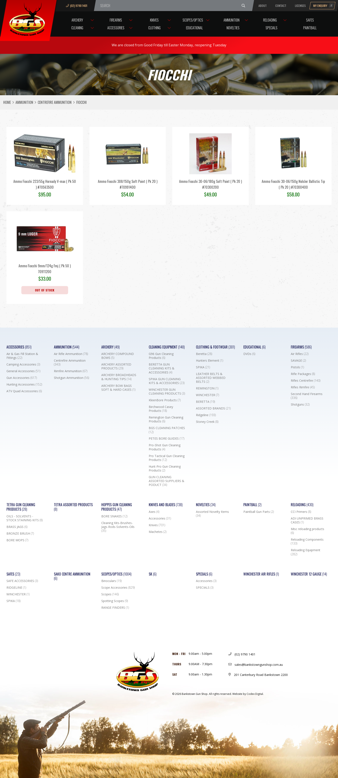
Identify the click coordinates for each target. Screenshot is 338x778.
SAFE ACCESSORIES (22, 581)
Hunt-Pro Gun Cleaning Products (165, 468)
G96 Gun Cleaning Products (161, 356)
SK (152, 574)
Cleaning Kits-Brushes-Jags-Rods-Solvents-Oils (118, 527)
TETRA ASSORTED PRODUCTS (73, 507)
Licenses (300, 5)
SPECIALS (204, 588)
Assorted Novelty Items (212, 514)
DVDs (249, 354)
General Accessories (23, 371)
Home (7, 102)
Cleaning (77, 27)
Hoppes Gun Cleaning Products (116, 507)
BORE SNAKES (114, 516)
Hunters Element (209, 361)
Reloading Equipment (305, 552)
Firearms (116, 20)
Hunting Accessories (24, 384)
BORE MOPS (17, 540)
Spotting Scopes (114, 601)
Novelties (233, 27)
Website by (248, 694)
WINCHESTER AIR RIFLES (261, 574)
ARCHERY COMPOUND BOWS (117, 356)
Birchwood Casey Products (161, 409)
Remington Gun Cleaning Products (166, 419)
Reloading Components (307, 541)
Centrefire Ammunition (55, 102)
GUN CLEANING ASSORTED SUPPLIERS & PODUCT (166, 481)
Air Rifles (299, 354)
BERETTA (205, 402)
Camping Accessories (23, 364)
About (262, 5)
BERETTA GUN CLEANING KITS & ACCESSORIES (161, 368)
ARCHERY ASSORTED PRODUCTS (116, 366)
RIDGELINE (16, 588)
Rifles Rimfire (303, 387)
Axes (154, 512)
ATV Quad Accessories (24, 391)
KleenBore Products (165, 400)
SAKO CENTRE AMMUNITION (72, 576)
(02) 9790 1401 (76, 5)
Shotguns (300, 404)
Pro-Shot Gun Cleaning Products (164, 447)
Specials (271, 27)
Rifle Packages (303, 374)
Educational (194, 27)
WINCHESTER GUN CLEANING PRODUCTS (167, 391)
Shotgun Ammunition (71, 378)
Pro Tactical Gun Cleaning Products (167, 458)
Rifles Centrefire (305, 381)
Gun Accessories (21, 378)
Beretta (204, 354)
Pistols (297, 367)
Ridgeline (206, 415)
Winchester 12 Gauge (309, 574)
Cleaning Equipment (167, 347)
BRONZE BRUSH (20, 533)
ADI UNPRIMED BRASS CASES (307, 520)
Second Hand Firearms (306, 396)
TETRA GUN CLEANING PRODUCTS (20, 507)
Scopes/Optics (193, 20)
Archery (77, 20)
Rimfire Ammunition (70, 371)
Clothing (154, 27)
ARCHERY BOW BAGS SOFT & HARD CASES (118, 388)
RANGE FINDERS (115, 608)
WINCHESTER (207, 395)
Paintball (310, 27)
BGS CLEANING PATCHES (167, 430)
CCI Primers (301, 512)
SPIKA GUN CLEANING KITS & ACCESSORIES (167, 381)
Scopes (110, 594)
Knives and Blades (166, 505)
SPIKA (203, 367)
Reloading (270, 20)
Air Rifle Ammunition (71, 354)
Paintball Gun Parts (258, 512)
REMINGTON (207, 388)
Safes (310, 20)
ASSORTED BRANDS (213, 408)
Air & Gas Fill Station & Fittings (22, 356)
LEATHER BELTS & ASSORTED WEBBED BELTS (210, 378)
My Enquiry (323, 5)
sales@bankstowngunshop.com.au (255, 665)
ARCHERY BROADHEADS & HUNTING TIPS (118, 377)
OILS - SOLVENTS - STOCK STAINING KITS (24, 518)
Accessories (115, 27)
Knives (154, 20)
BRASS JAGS (16, 527)
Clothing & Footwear (215, 347)
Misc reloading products (307, 531)
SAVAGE (298, 361)
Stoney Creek (207, 422)
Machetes (157, 532)
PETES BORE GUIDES (166, 438)
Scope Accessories (118, 588)
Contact (280, 5)
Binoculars (111, 581)
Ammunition (231, 20)
